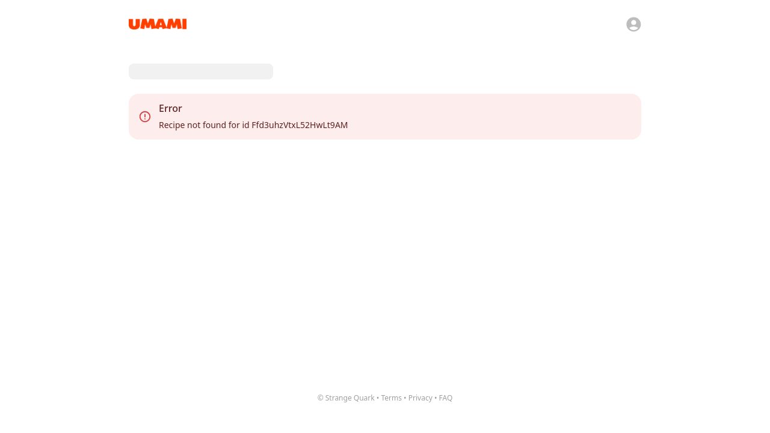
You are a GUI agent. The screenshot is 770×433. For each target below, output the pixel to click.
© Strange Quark (346, 398)
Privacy (420, 398)
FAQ (446, 398)
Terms (391, 398)
